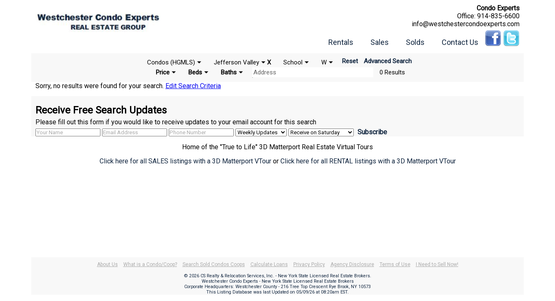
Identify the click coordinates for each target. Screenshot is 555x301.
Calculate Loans (269, 264)
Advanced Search (388, 61)
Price (163, 72)
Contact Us (460, 42)
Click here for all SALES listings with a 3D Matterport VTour (185, 161)
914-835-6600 (498, 16)
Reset (350, 61)
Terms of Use (395, 264)
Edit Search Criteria (193, 86)
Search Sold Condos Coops (213, 264)
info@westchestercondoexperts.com (466, 24)
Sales (379, 42)
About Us (107, 264)
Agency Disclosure (352, 264)
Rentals (340, 42)
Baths (229, 72)
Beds (195, 72)
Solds (415, 42)
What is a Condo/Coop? (150, 264)
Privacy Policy (309, 264)
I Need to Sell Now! (437, 264)
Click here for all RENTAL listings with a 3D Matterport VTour (368, 161)
